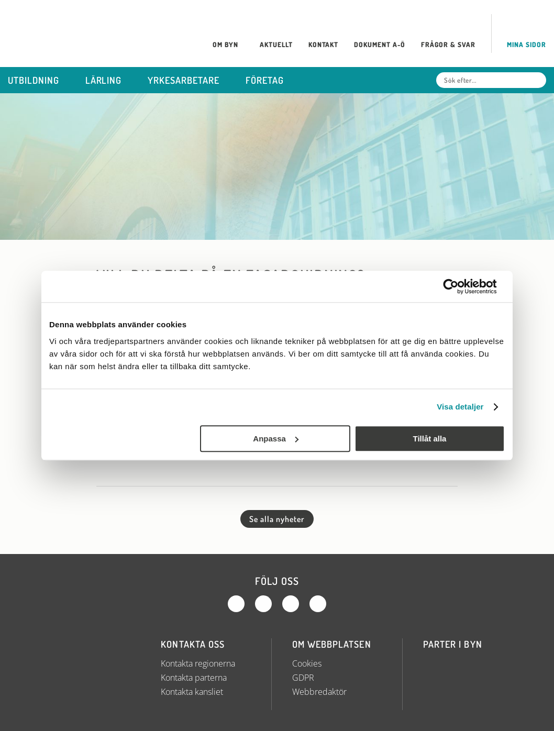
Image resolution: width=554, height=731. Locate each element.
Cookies (307, 663)
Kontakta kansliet (192, 691)
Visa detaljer (460, 406)
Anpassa (275, 438)
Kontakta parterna (194, 677)
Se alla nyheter (276, 519)
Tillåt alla (429, 438)
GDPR (303, 677)
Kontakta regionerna (198, 663)
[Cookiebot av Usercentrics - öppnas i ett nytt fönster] (459, 286)
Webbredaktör (319, 691)
